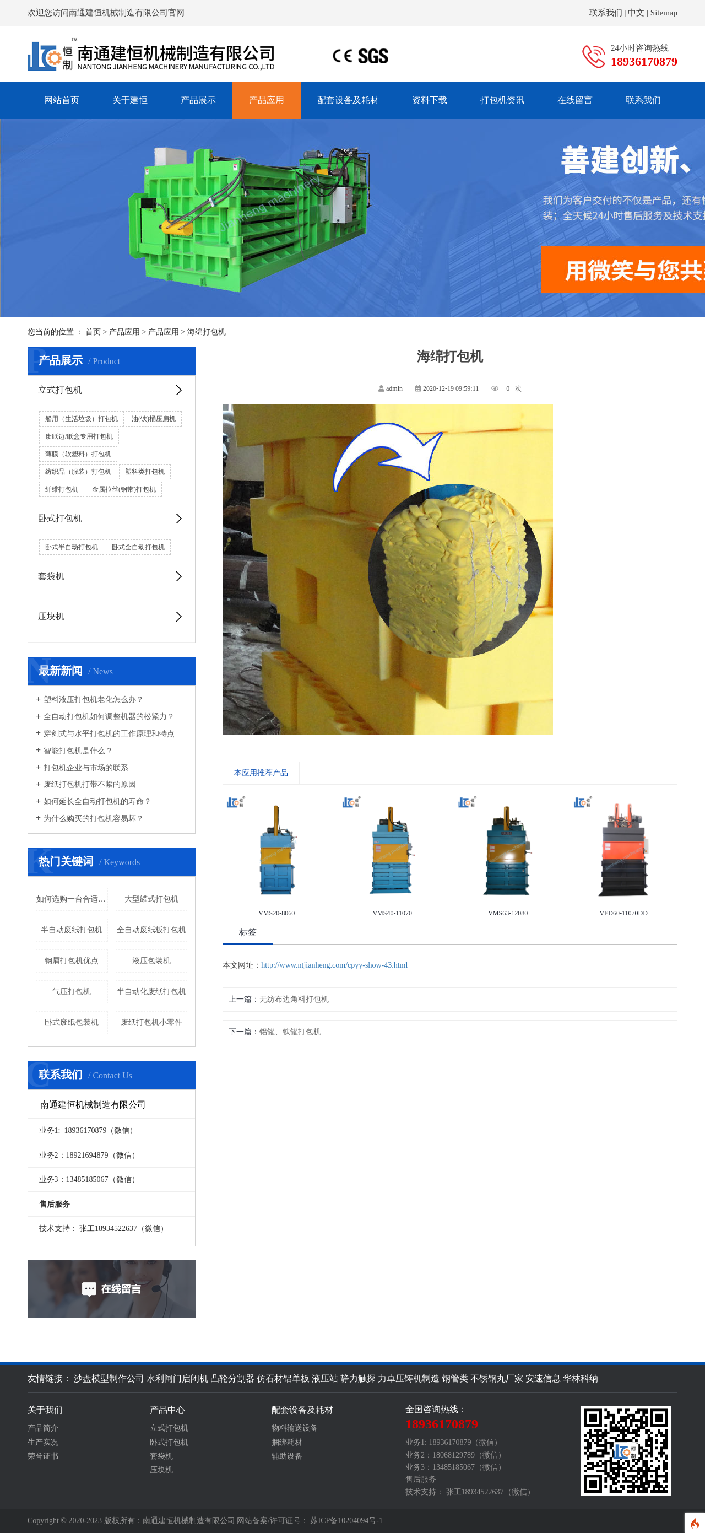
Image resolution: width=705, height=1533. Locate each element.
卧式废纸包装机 (72, 1022)
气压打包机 (71, 991)
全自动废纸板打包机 (151, 930)
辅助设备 (287, 1456)
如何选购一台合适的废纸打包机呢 (72, 899)
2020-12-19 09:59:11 (451, 388)
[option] (276, 857)
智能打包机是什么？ (74, 751)
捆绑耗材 (287, 1442)
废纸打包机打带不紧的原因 (86, 784)
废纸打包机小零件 (151, 1022)
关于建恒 (130, 100)
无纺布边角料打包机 (294, 999)
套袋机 (111, 576)
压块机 (111, 617)
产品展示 (198, 100)
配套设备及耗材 (348, 100)
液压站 (325, 1378)
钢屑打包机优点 (72, 961)
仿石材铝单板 (283, 1378)
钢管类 (455, 1378)
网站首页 (61, 100)
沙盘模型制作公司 (109, 1378)
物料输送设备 (295, 1428)
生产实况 (43, 1442)
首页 (93, 332)
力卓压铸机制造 (409, 1378)
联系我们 (605, 12)
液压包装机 (151, 961)
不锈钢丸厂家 (496, 1378)
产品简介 (43, 1428)
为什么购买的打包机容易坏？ (90, 818)
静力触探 (358, 1378)
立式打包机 (111, 390)
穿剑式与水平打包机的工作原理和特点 (105, 734)
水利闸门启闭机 (177, 1378)
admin (394, 388)
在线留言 (575, 100)
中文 (636, 12)
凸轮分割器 (232, 1378)
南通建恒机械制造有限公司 (189, 1520)
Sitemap (663, 12)
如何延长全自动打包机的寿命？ (93, 801)
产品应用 (266, 100)
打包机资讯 (502, 100)
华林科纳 (580, 1378)
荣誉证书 (43, 1456)
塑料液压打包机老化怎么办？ (90, 699)
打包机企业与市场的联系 (82, 768)
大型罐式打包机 (151, 899)
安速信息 (543, 1378)
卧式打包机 (111, 518)
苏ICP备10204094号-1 (346, 1520)
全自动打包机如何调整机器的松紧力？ (105, 716)
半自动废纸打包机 (71, 930)
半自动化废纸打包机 (151, 991)
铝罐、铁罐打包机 (290, 1032)
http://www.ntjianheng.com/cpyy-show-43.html (334, 965)
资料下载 (429, 100)
